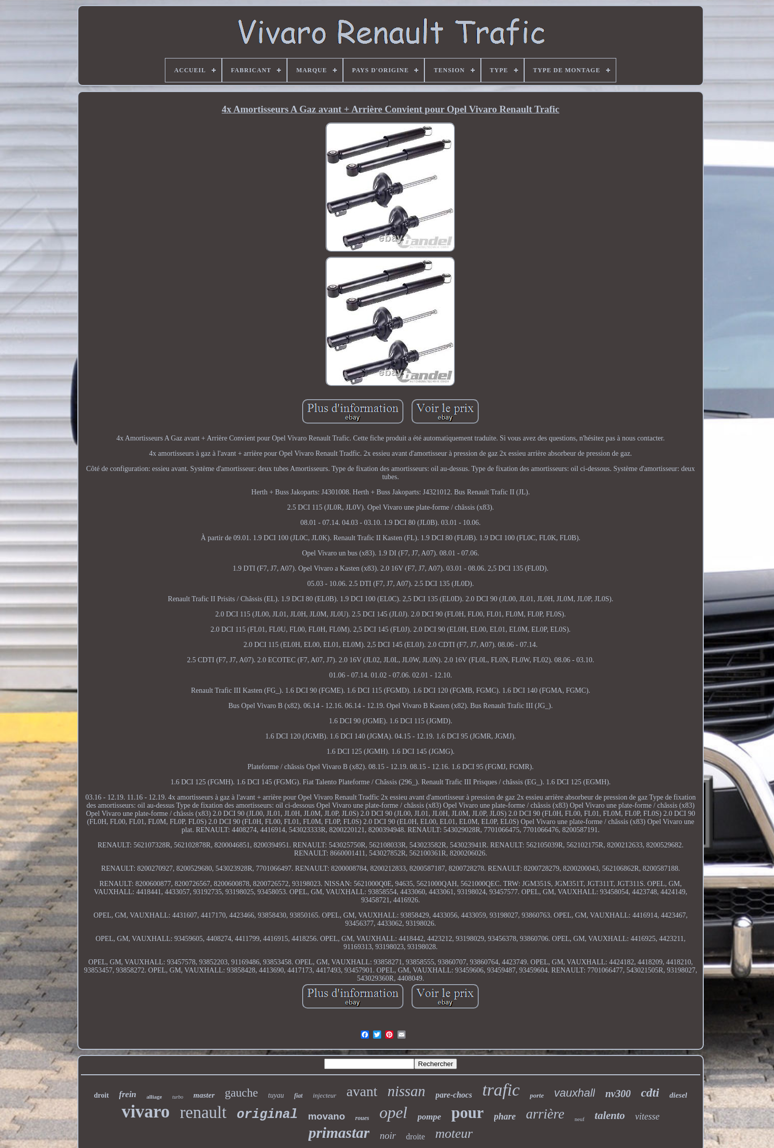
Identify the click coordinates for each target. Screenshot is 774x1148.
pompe (429, 1117)
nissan (406, 1091)
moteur (454, 1133)
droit (101, 1095)
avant (362, 1091)
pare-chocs (454, 1095)
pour (467, 1113)
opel (393, 1112)
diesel (678, 1095)
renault (203, 1112)
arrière (545, 1114)
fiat (298, 1095)
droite (415, 1136)
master (204, 1095)
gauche (241, 1092)
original (267, 1114)
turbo (177, 1097)
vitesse (647, 1116)
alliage (154, 1097)
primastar (338, 1132)
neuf (580, 1119)
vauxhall (574, 1092)
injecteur (324, 1095)
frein (127, 1094)
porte (536, 1095)
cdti (650, 1092)
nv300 (617, 1093)
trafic (501, 1089)
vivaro (146, 1112)
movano (326, 1116)
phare (505, 1116)
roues (362, 1118)
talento (610, 1115)
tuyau (276, 1095)
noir (388, 1135)
